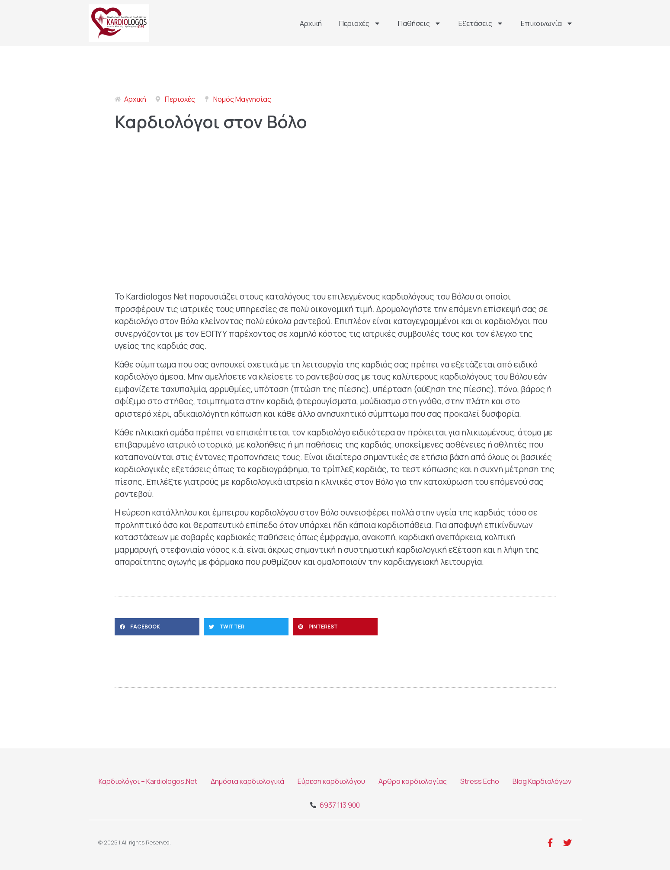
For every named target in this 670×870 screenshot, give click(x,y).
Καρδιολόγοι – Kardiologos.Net (148, 781)
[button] (157, 626)
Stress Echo (479, 781)
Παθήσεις (419, 23)
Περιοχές (360, 23)
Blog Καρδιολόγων (542, 781)
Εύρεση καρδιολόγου (331, 781)
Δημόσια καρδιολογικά (247, 781)
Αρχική (311, 23)
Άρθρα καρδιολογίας (412, 781)
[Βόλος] (335, 217)
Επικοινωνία (547, 23)
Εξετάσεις (480, 23)
